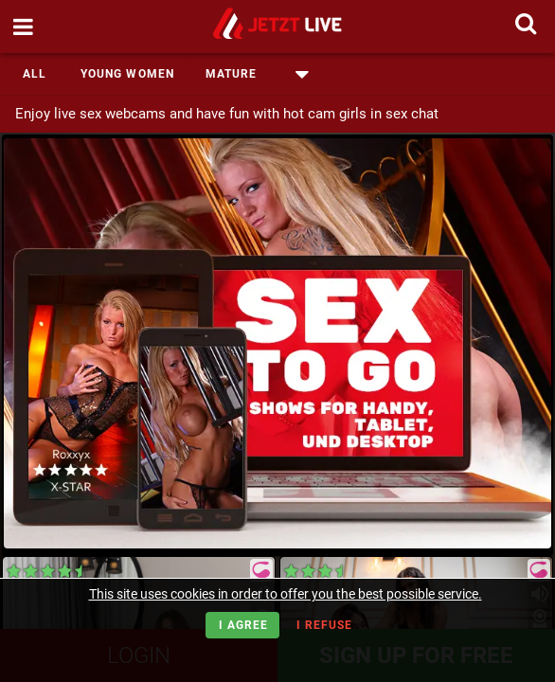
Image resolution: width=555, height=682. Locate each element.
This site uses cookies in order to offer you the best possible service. (285, 593)
